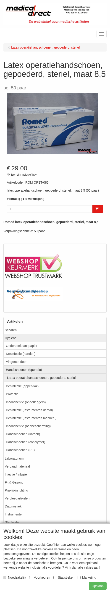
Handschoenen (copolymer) (25, 442)
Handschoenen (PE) (20, 450)
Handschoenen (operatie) (24, 370)
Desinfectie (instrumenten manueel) (31, 418)
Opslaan (98, 586)
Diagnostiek (13, 506)
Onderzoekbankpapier (21, 346)
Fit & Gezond (14, 482)
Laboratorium (14, 458)
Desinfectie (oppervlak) (22, 386)
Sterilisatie (12, 522)
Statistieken (63, 577)
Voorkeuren (39, 577)
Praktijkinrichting (16, 490)
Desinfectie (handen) (20, 354)
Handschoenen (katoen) (23, 434)
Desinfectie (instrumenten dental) (29, 410)
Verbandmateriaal (17, 466)
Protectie (12, 394)
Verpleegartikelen (17, 498)
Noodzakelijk (14, 577)
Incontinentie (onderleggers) (26, 402)
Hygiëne (10, 338)
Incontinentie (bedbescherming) (28, 426)
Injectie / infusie (16, 474)
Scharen (11, 330)
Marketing (87, 577)
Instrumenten (14, 514)
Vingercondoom (17, 362)
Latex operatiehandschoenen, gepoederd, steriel (41, 378)
